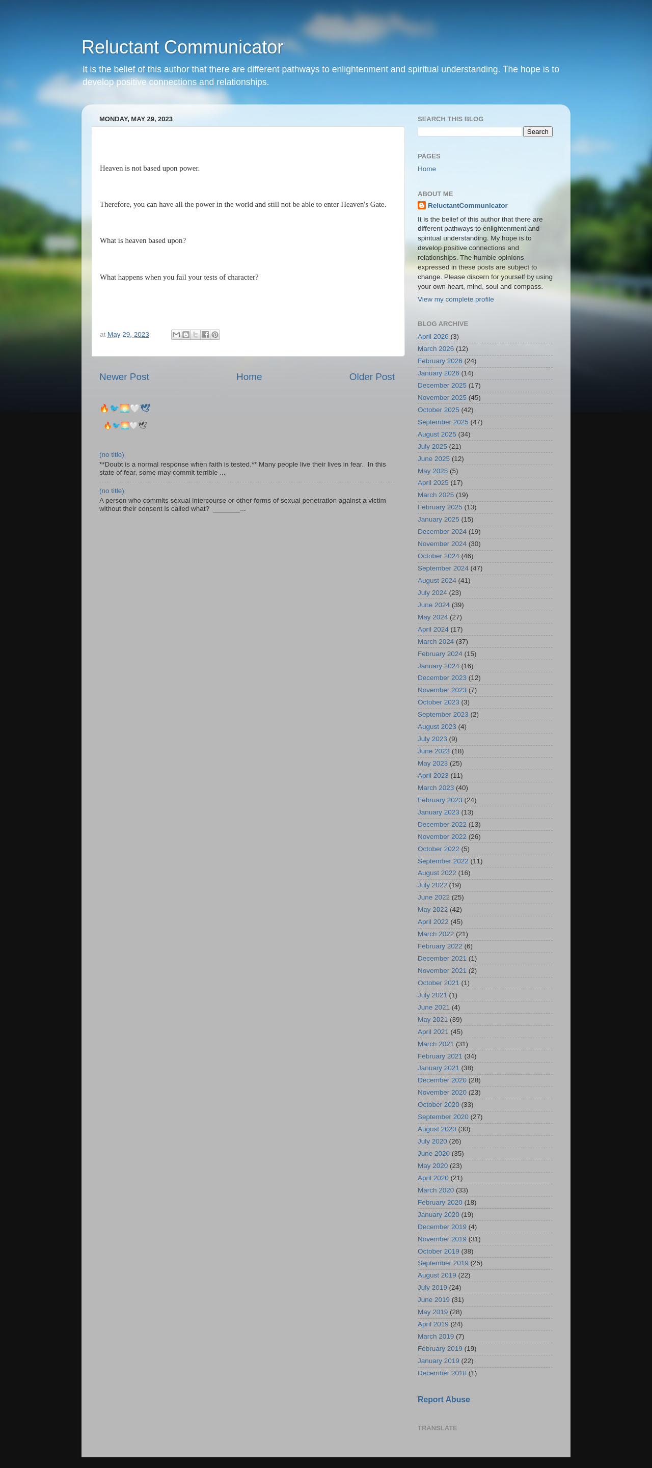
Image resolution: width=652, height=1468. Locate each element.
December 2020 (442, 1080)
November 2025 (442, 397)
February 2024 (440, 654)
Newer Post (124, 376)
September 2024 (443, 568)
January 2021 (438, 1068)
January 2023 (438, 812)
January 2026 (438, 373)
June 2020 (434, 1153)
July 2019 (432, 1287)
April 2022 (433, 922)
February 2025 (440, 507)
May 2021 (433, 1019)
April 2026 (433, 336)
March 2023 (436, 788)
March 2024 (436, 641)
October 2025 (438, 410)
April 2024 (433, 629)
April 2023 (433, 775)
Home (249, 376)
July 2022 (432, 885)
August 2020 (437, 1129)
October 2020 (438, 1104)
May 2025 (433, 471)
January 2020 (438, 1214)
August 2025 (437, 434)
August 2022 (437, 873)
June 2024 (434, 605)
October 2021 (438, 983)
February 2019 (440, 1348)
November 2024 (442, 544)
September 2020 (443, 1117)
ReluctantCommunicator (468, 205)
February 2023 (440, 800)
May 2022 (433, 909)
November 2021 (442, 970)
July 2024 (432, 592)
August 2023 (437, 726)
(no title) (111, 454)
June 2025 (434, 459)
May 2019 (433, 1312)
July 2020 (432, 1141)
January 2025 (438, 519)
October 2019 (438, 1251)
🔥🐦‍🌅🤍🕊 (124, 408)
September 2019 (443, 1263)
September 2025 (443, 422)
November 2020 (442, 1092)
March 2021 (436, 1044)
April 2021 (433, 1032)
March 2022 (436, 934)
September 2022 (443, 861)
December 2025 (442, 385)
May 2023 (433, 763)
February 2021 (440, 1056)
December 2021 (442, 958)
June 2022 (434, 897)
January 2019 (438, 1361)
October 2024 (438, 556)
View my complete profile (456, 299)
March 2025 (436, 495)
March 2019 (436, 1336)
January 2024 (438, 666)
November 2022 (442, 836)
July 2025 (432, 446)
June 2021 (434, 1007)
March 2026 (436, 348)
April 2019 (433, 1324)
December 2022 (442, 824)
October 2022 (438, 849)
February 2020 (440, 1202)
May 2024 (433, 617)
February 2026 (440, 361)
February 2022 (440, 946)
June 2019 (434, 1299)
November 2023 (442, 690)
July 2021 (432, 995)
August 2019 (437, 1275)
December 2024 (442, 531)
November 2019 (442, 1239)
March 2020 (436, 1190)
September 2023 (443, 714)
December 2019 (442, 1227)
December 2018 (442, 1373)
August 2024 (437, 580)
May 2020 (433, 1166)
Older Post (372, 376)
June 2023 (434, 751)
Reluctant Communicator (182, 47)
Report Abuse (444, 1399)
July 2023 (432, 739)
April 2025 (433, 482)
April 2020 (433, 1178)
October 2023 (438, 702)
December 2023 (442, 678)
